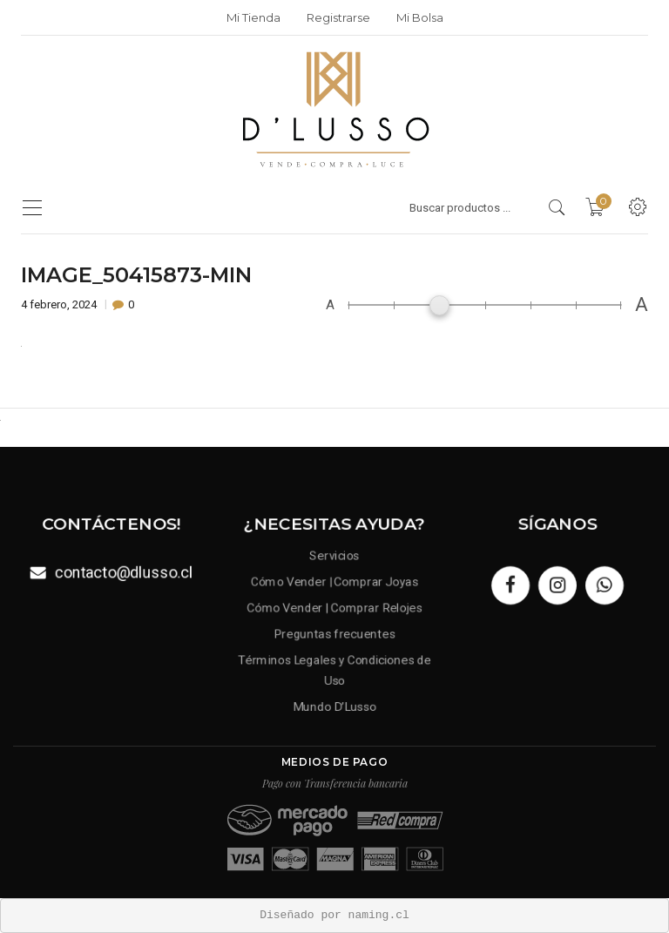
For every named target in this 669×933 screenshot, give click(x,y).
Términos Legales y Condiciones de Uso (334, 669)
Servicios (335, 555)
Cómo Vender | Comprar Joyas (334, 581)
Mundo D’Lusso (334, 706)
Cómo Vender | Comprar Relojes (334, 607)
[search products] (557, 207)
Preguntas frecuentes (334, 633)
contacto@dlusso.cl (124, 572)
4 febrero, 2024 (60, 304)
